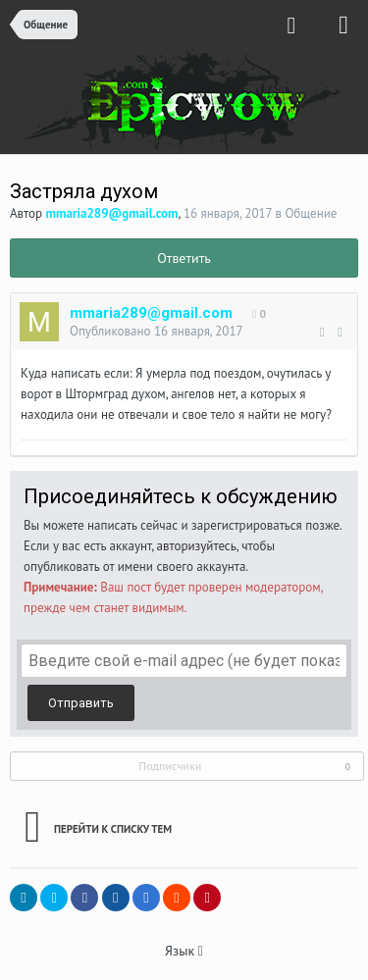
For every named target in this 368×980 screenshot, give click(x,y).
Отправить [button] (81, 703)
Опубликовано (156, 331)
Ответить (184, 258)
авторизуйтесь (197, 546)
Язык (184, 950)
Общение (311, 213)
